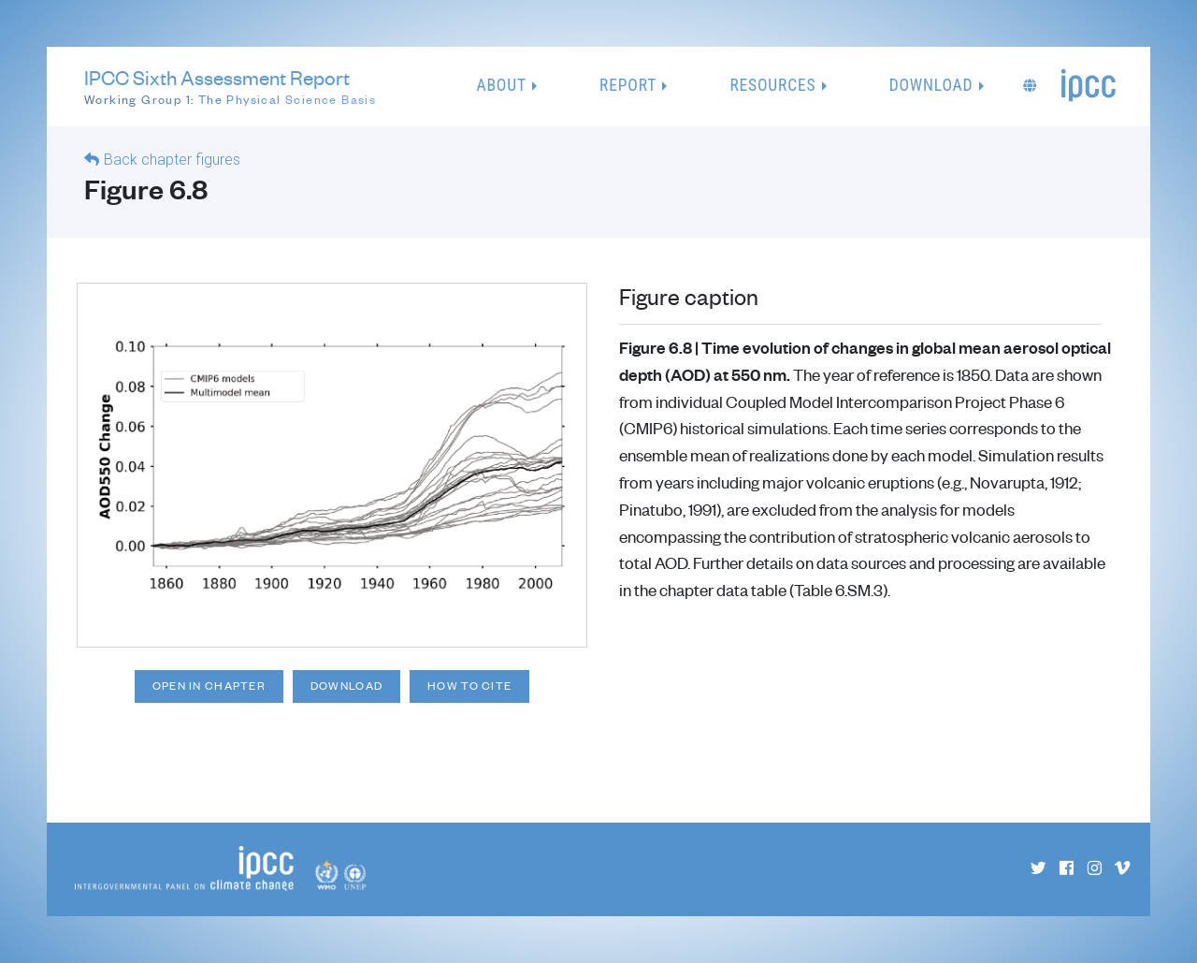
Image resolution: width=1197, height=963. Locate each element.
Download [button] (931, 85)
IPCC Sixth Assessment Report (230, 87)
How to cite (469, 685)
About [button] (501, 85)
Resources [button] (772, 85)
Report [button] (627, 85)
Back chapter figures (172, 159)
